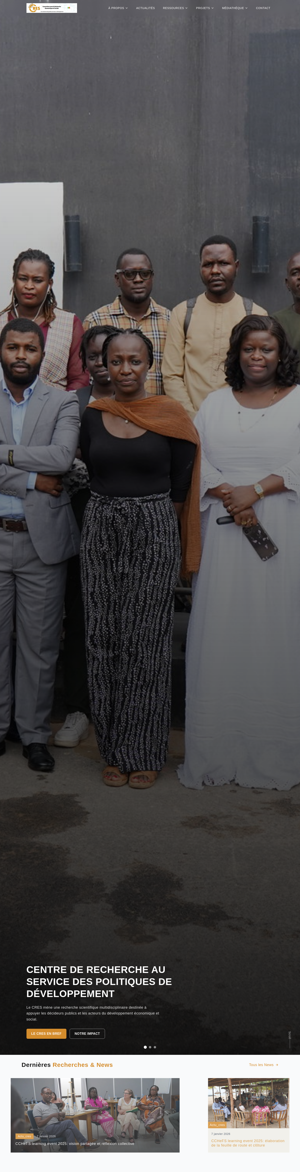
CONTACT (263, 8)
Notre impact (87, 1033)
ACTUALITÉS (145, 8)
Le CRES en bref (46, 1033)
